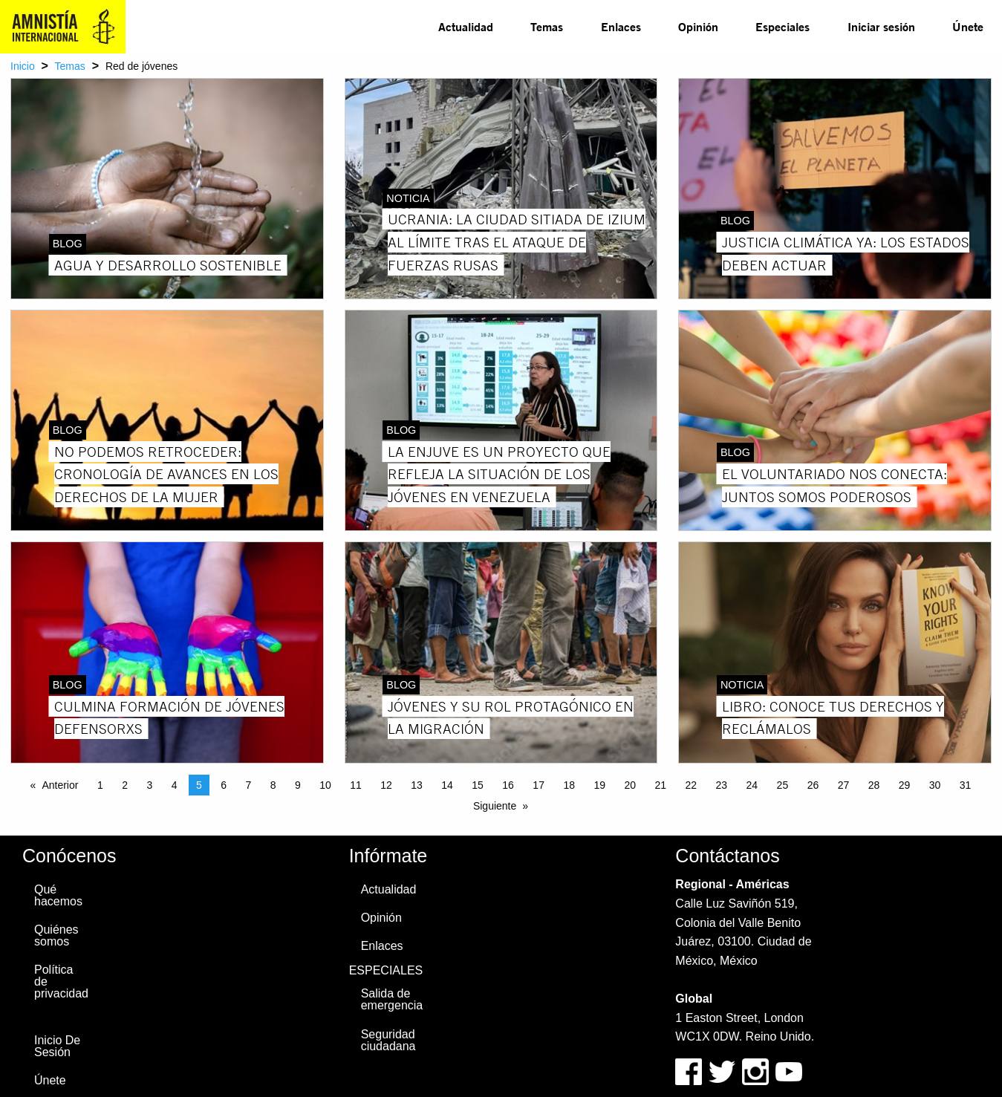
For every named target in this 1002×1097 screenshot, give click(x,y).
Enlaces (621, 26)
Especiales (782, 26)
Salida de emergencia (392, 999)
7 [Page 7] (248, 785)
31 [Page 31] (966, 785)
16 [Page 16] (508, 785)
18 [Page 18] (569, 785)
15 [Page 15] (478, 785)
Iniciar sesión (881, 26)
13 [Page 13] (417, 785)
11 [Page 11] (356, 785)
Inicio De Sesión (57, 1046)
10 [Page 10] (325, 785)
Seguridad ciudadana (388, 1040)
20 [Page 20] (630, 785)
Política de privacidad (61, 981)
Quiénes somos (56, 935)
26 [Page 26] (813, 785)
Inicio (22, 66)
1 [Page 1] (100, 785)
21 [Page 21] (660, 785)
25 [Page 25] (783, 785)
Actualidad (465, 26)
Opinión (698, 26)
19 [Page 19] (599, 785)
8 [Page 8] (273, 785)
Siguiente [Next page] (494, 806)
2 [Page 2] (125, 785)
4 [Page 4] (175, 785)
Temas (546, 26)
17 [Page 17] (538, 785)
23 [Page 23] (722, 785)
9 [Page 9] (298, 785)
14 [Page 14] (447, 785)
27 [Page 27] (844, 785)
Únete (967, 26)
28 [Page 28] (874, 785)
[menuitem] (466, 26)
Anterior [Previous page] (60, 785)
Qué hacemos (58, 895)
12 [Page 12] (386, 785)
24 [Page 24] (752, 785)
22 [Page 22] (691, 785)
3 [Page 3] (149, 785)
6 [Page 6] (224, 785)
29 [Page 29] (905, 785)
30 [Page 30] (935, 785)
